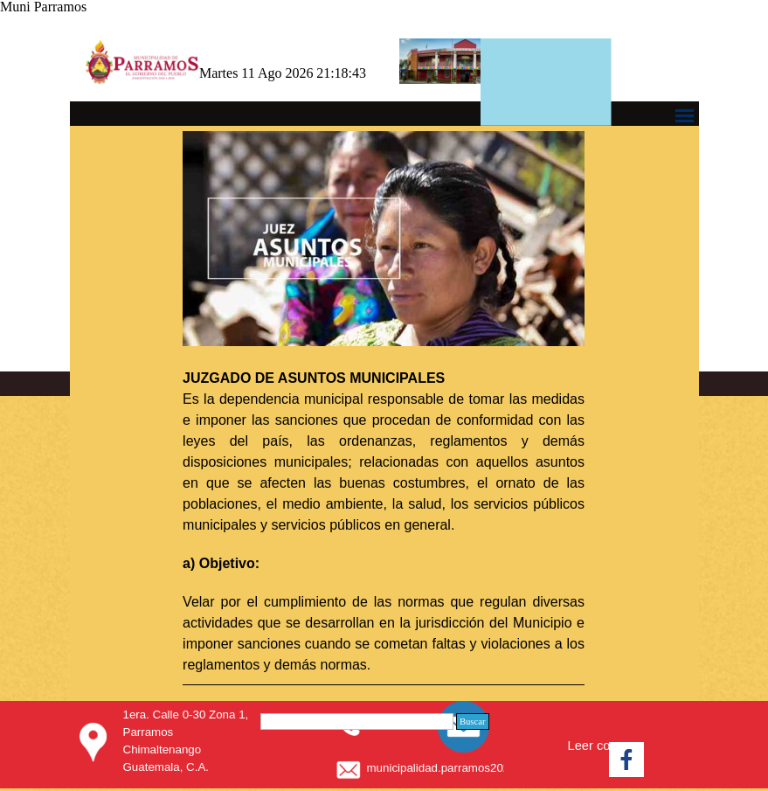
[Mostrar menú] (685, 115)
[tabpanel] (384, 408)
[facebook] (626, 759)
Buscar (473, 721)
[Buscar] (356, 721)
